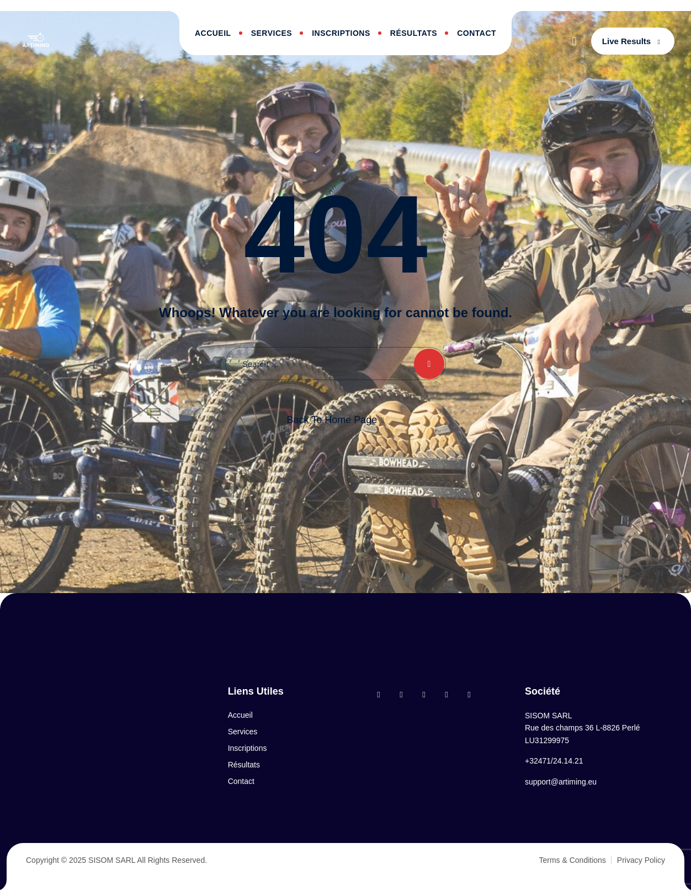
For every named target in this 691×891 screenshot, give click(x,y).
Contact (476, 33)
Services (272, 33)
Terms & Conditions (572, 860)
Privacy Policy (641, 860)
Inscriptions (341, 33)
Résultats (413, 33)
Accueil (213, 33)
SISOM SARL (111, 860)
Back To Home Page (332, 419)
